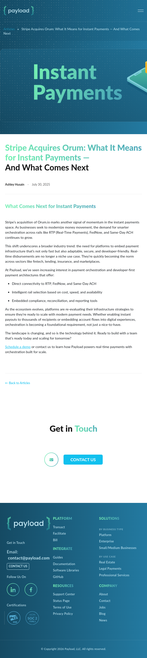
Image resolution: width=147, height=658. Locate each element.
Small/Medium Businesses (117, 548)
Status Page (61, 601)
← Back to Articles (17, 383)
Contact (104, 601)
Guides (58, 557)
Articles (9, 29)
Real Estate (107, 562)
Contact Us (83, 459)
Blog (102, 614)
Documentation (64, 564)
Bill (55, 540)
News (103, 620)
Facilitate (59, 533)
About (103, 594)
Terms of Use (62, 607)
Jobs (102, 607)
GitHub (58, 577)
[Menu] (140, 10)
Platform (105, 535)
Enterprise (106, 541)
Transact (59, 527)
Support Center (64, 594)
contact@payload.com (29, 557)
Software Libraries (66, 570)
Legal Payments (110, 568)
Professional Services (114, 575)
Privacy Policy (63, 614)
